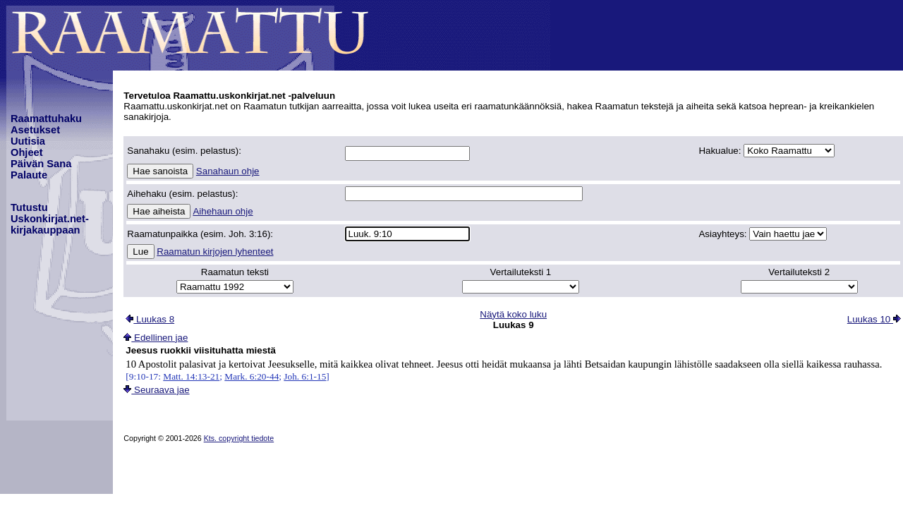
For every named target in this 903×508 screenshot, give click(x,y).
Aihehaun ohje (223, 211)
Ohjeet (27, 152)
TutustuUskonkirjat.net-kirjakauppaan (50, 219)
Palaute (29, 175)
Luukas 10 (874, 319)
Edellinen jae (155, 337)
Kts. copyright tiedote (239, 438)
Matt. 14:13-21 (191, 376)
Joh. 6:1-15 (305, 376)
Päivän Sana (41, 163)
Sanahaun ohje (228, 171)
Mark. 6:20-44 (251, 376)
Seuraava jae (156, 390)
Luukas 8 (150, 319)
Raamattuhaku (46, 118)
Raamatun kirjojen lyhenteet (215, 251)
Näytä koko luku (513, 314)
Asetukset (35, 129)
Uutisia (28, 141)
